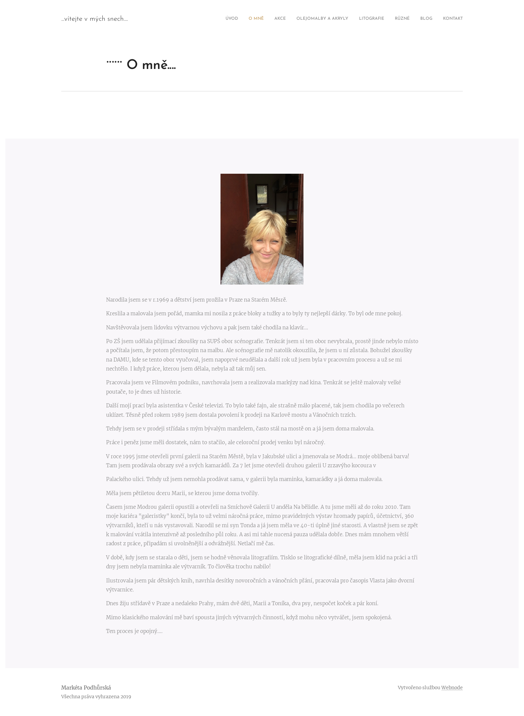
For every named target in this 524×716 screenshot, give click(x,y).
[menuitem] (389, 19)
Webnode (452, 688)
